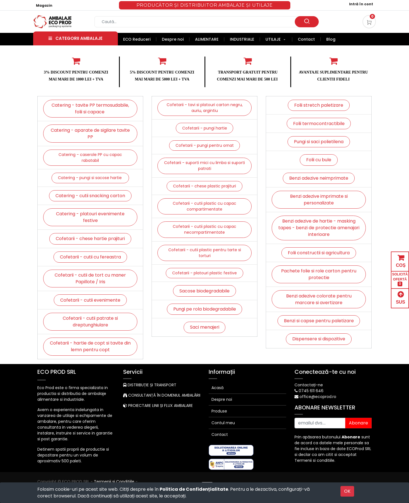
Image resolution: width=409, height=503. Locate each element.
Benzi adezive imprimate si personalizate (319, 199)
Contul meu (223, 423)
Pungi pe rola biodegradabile (204, 309)
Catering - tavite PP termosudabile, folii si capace (90, 108)
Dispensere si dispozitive (318, 339)
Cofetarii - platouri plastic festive (204, 273)
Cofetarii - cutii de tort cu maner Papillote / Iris (90, 278)
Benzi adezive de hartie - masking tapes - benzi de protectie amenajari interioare (318, 228)
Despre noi (221, 399)
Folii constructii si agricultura (319, 253)
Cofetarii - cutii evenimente (90, 300)
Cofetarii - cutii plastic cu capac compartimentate (204, 206)
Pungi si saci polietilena (319, 141)
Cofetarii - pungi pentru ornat (205, 145)
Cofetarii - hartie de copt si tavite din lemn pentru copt (90, 346)
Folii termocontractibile (319, 123)
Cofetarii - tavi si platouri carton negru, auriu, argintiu (205, 107)
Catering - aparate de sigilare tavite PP (90, 133)
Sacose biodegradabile (204, 291)
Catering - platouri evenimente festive (90, 217)
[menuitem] (139, 39)
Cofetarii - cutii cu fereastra (90, 257)
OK (347, 491)
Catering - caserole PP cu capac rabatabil (90, 157)
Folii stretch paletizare (318, 105)
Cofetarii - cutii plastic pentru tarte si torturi (204, 252)
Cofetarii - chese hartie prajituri (90, 238)
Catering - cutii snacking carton (90, 195)
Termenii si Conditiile (114, 481)
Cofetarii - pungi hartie (204, 128)
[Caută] (307, 21)
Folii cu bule (318, 160)
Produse (219, 411)
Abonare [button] (358, 423)
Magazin (44, 5)
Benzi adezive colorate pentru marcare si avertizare (319, 299)
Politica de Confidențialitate (194, 489)
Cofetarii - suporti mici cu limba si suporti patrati (204, 165)
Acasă (217, 387)
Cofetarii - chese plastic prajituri (204, 186)
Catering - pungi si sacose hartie (90, 177)
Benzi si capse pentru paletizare (319, 321)
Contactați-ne (308, 385)
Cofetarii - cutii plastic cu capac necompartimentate (204, 229)
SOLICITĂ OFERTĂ (400, 279)
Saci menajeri (204, 327)
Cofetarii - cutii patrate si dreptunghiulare (90, 321)
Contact (219, 434)
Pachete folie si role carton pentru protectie (318, 274)
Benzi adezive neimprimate (318, 178)
